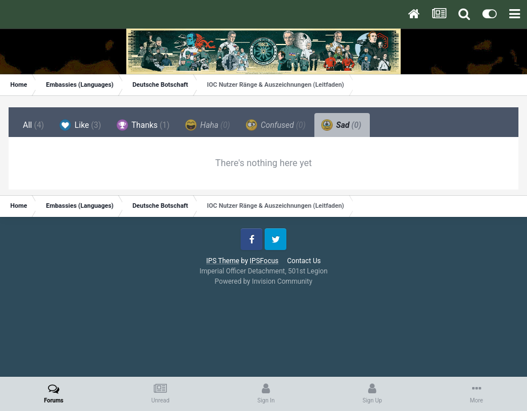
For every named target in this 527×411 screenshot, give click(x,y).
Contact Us (304, 261)
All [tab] (33, 125)
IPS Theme (222, 261)
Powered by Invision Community (264, 281)
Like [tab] (80, 125)
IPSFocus (264, 261)
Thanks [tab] (143, 125)
